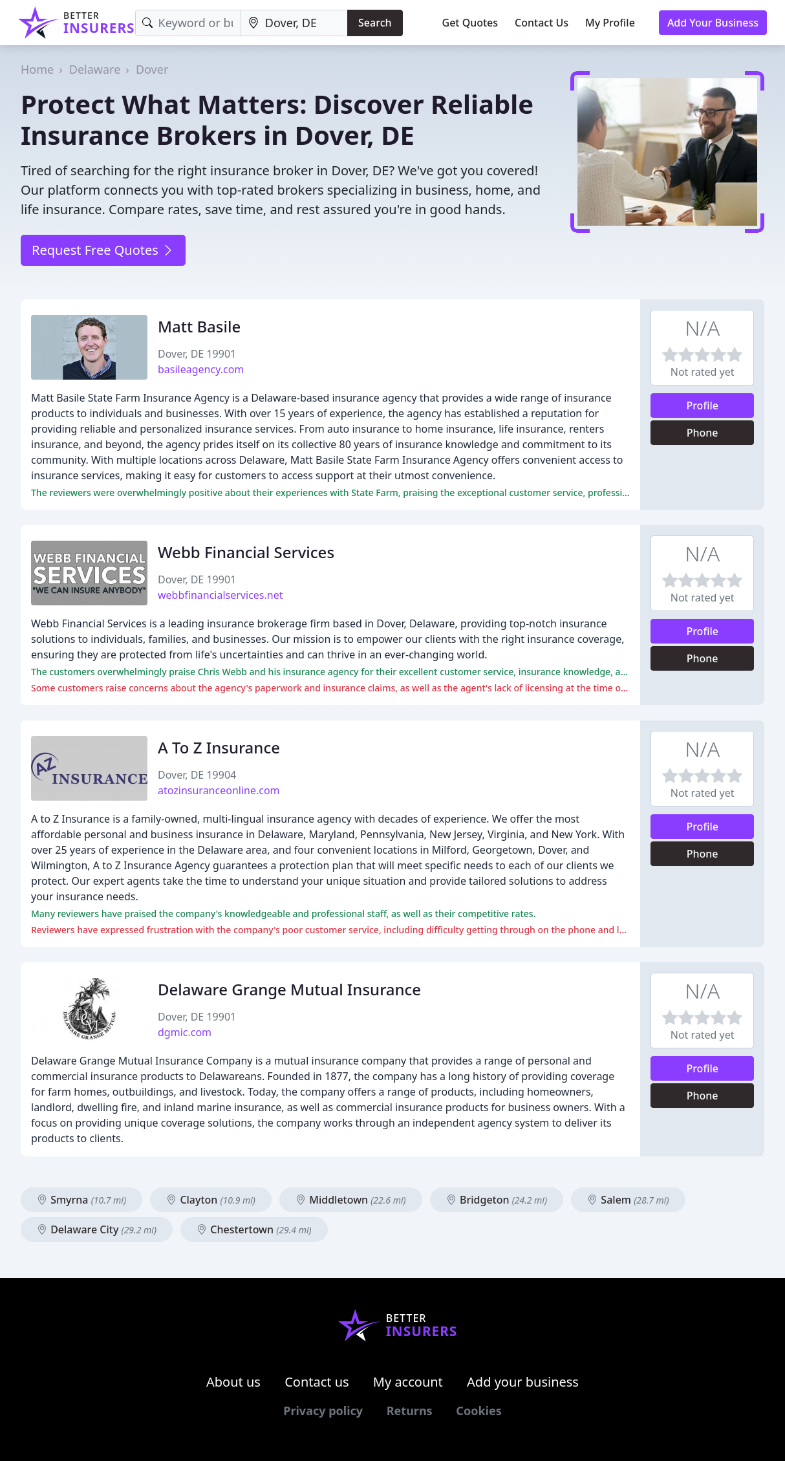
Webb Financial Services (246, 552)
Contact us (317, 1382)
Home (37, 69)
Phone (702, 433)
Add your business (523, 1382)
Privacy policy (323, 1410)
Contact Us (541, 23)
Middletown (351, 1200)
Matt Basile (199, 326)
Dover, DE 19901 (197, 354)
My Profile (610, 23)
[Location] (294, 23)
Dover (152, 69)
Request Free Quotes (103, 250)
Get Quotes (470, 23)
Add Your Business (712, 23)
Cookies (478, 1410)
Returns (410, 1410)
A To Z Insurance (219, 747)
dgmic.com (184, 1032)
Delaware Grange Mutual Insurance (289, 989)
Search (374, 23)
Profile (702, 405)
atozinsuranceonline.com (219, 790)
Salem (628, 1200)
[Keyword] (188, 23)
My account (408, 1382)
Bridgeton (496, 1200)
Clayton (210, 1200)
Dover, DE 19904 (197, 775)
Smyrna (81, 1200)
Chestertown (254, 1229)
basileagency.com (201, 369)
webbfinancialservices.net (220, 595)
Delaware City (96, 1229)
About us (233, 1382)
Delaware (95, 69)
